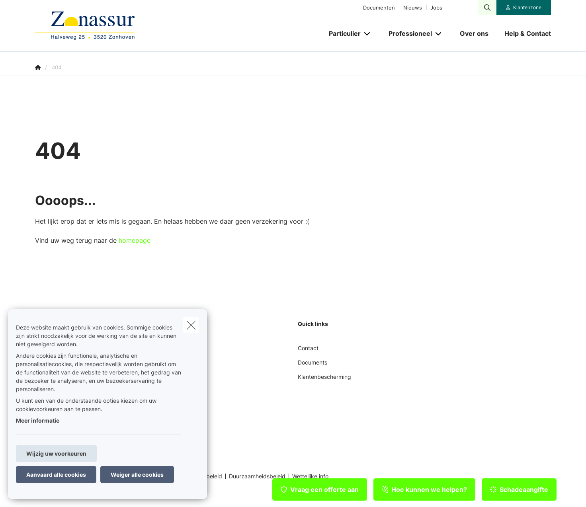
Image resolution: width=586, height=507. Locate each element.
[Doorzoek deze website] (487, 7)
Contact (308, 348)
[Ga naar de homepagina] (114, 26)
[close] (191, 325)
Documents (312, 362)
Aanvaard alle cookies (56, 474)
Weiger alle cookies (137, 474)
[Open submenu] (368, 34)
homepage (134, 240)
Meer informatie (37, 420)
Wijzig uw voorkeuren (56, 453)
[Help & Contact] (523, 33)
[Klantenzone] (523, 7)
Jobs (436, 7)
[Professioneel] (407, 33)
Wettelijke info (310, 476)
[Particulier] (342, 33)
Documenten (379, 7)
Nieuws (412, 7)
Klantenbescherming (324, 376)
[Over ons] (474, 33)
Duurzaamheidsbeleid (257, 476)
